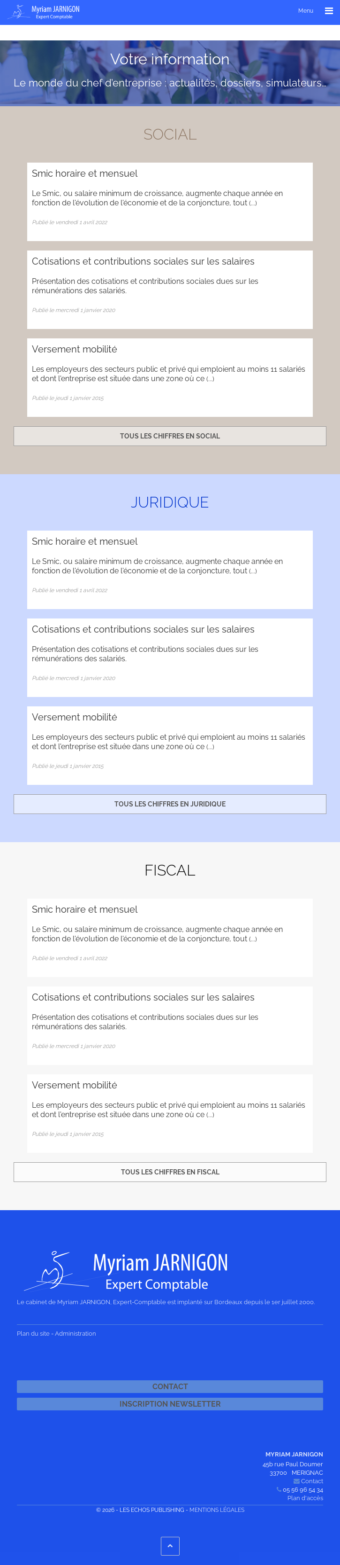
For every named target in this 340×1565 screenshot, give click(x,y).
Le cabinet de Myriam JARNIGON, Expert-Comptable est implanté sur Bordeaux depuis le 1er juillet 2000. (166, 1302)
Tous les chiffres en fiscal (170, 1172)
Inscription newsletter (170, 1404)
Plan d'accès (305, 1498)
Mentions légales (216, 1510)
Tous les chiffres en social (170, 436)
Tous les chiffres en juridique (170, 804)
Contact (170, 1386)
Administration (75, 1333)
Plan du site (33, 1333)
